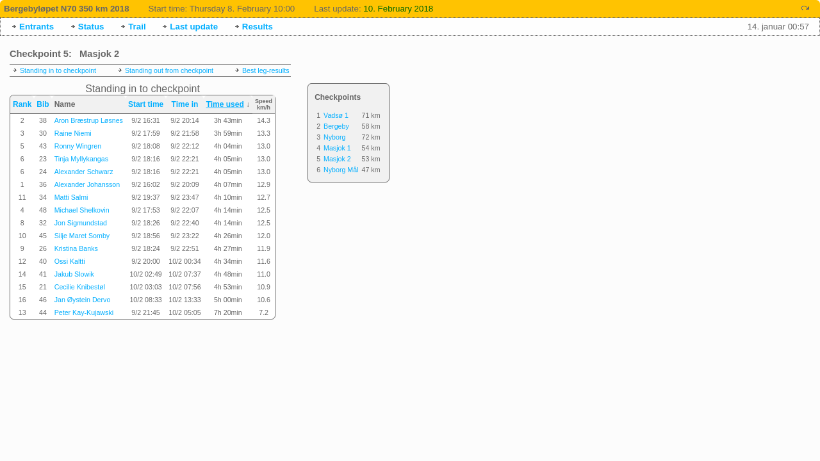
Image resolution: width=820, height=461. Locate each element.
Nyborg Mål (341, 170)
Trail (136, 26)
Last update (194, 26)
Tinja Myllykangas (81, 159)
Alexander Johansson (87, 184)
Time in (185, 104)
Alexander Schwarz (83, 171)
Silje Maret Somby (82, 235)
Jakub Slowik (74, 274)
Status (91, 26)
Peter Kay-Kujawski (83, 312)
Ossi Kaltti (69, 261)
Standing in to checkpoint (58, 70)
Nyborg (334, 137)
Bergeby (336, 126)
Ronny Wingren (77, 146)
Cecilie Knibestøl (79, 287)
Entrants (36, 26)
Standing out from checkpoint (169, 70)
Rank (22, 104)
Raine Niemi (73, 133)
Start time (145, 104)
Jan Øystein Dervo (82, 299)
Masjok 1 (337, 148)
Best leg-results (265, 70)
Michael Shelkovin (82, 210)
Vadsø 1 (336, 115)
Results (257, 26)
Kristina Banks (76, 248)
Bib (43, 104)
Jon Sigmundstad (80, 223)
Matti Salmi (71, 197)
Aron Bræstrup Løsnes (88, 120)
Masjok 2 (337, 159)
